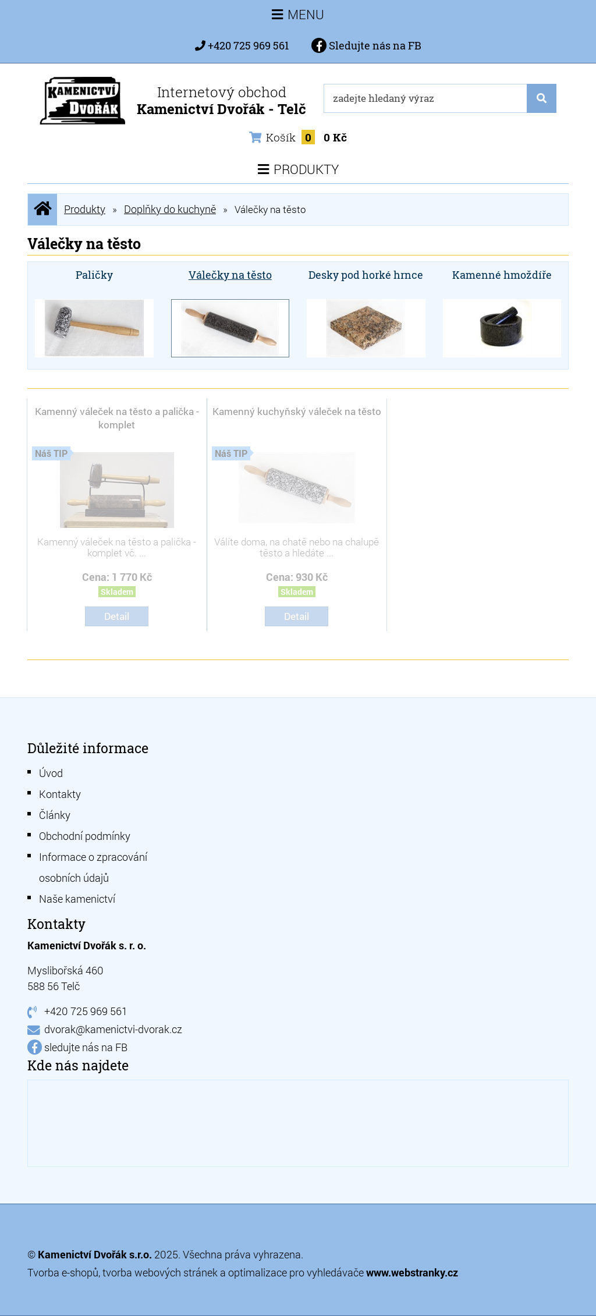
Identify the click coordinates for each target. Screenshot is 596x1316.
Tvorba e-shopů (62, 1272)
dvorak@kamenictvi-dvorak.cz (113, 1029)
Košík (298, 137)
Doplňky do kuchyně (170, 209)
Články (54, 815)
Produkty (84, 209)
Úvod (51, 773)
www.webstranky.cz (412, 1272)
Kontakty (60, 794)
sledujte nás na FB (85, 1047)
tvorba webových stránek (160, 1272)
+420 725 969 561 (248, 45)
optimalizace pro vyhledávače (297, 1272)
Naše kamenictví (77, 899)
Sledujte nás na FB (366, 45)
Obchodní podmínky (84, 836)
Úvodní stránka (42, 209)
